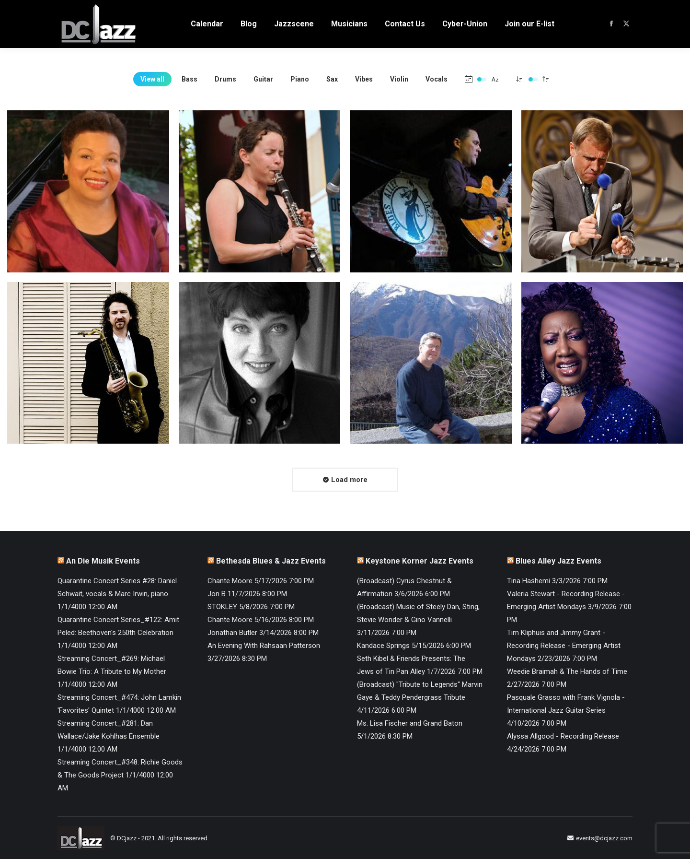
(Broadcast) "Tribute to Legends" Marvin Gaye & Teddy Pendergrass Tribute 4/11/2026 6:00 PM (420, 697)
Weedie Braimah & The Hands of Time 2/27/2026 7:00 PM (567, 678)
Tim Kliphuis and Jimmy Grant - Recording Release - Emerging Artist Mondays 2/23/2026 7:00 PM (564, 645)
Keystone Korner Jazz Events (419, 560)
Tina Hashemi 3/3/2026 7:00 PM (557, 581)
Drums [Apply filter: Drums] (225, 79)
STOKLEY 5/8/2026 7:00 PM (251, 606)
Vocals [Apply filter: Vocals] (437, 79)
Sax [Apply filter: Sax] (332, 79)
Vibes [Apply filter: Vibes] (364, 79)
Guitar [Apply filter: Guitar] (263, 79)
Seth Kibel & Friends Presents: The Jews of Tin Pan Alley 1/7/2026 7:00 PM (420, 665)
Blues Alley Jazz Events (558, 560)
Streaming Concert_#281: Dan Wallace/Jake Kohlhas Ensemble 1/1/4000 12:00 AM (109, 736)
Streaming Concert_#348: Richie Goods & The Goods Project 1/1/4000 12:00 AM (120, 775)
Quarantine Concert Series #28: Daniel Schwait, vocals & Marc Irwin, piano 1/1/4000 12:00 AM (117, 594)
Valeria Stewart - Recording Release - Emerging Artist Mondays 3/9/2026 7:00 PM (569, 606)
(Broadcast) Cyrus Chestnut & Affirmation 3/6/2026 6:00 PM (404, 587)
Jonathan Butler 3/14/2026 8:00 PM (263, 632)
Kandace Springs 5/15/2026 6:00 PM (414, 645)
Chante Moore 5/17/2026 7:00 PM (260, 581)
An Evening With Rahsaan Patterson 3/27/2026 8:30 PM (263, 652)
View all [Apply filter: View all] (152, 79)
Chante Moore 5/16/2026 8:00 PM (260, 619)
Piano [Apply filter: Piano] (299, 79)
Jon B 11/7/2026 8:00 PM (247, 593)
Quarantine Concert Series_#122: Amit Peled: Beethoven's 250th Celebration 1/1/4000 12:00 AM (118, 632)
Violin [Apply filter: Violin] (399, 79)
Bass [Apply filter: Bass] (189, 79)
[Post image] (88, 191)
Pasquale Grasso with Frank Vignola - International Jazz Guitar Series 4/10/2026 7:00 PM (566, 710)
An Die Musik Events (103, 560)
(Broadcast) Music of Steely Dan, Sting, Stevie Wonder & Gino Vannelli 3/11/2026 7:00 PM (418, 619)
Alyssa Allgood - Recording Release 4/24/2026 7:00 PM (563, 742)
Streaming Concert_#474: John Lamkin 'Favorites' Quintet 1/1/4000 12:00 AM (119, 704)
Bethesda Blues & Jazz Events (271, 560)
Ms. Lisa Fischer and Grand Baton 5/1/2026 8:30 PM (409, 730)
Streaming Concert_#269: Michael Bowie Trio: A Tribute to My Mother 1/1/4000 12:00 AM (112, 671)
